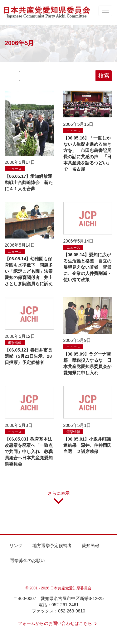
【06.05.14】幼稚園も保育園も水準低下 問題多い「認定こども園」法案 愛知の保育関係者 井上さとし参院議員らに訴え (31, 271)
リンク (15, 545)
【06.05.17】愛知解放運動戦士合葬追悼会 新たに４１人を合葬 (29, 182)
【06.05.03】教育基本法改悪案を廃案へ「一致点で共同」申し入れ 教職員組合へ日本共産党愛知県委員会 (29, 451)
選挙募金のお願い (27, 560)
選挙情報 (15, 343)
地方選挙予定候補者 (52, 545)
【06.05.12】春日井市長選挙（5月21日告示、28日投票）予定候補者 (28, 356)
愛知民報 (90, 545)
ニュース (15, 169)
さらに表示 (58, 500)
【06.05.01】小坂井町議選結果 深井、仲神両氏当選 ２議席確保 (87, 445)
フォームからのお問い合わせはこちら (59, 623)
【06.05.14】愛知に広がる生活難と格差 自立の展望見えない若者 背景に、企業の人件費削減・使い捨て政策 (87, 267)
